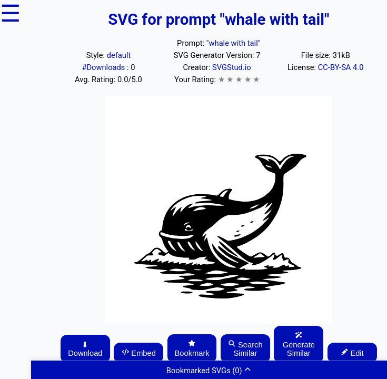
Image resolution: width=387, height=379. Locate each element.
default (119, 55)
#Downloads (104, 67)
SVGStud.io (231, 67)
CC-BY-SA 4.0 (341, 67)
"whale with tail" (233, 43)
